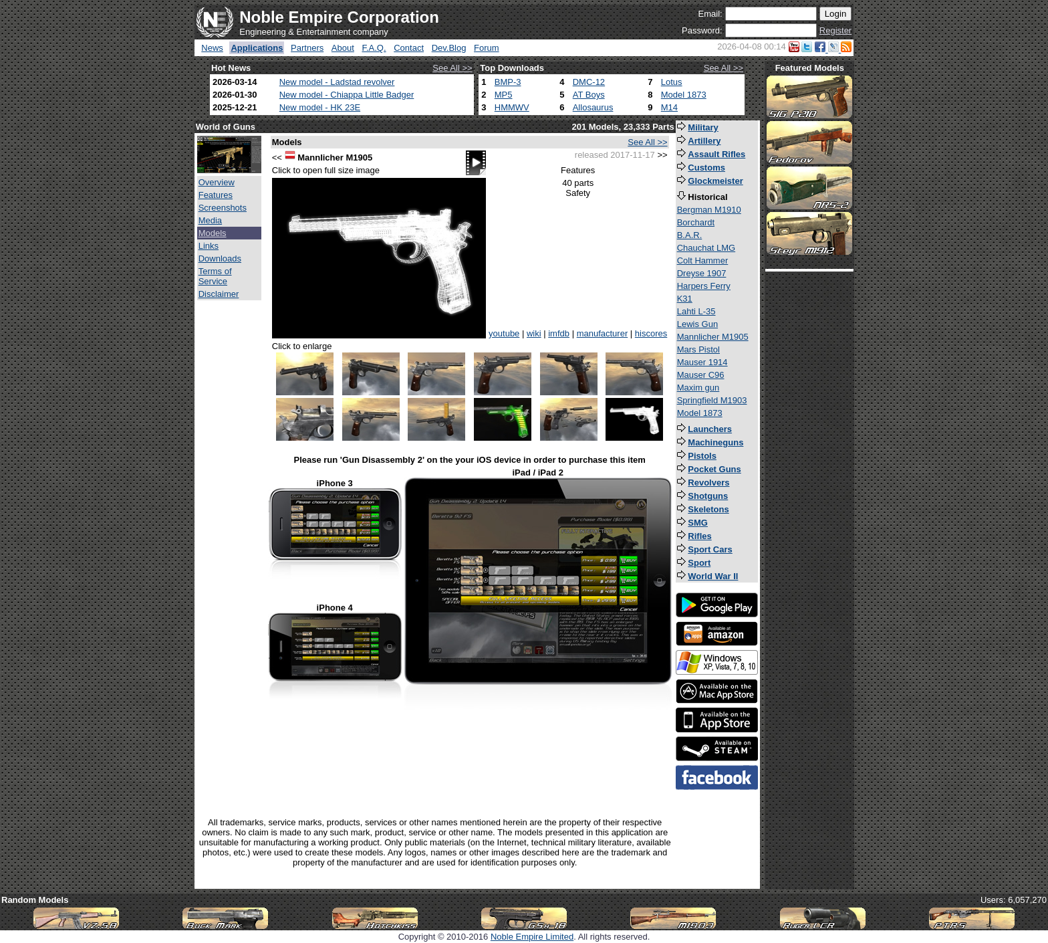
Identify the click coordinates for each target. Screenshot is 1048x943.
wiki (534, 333)
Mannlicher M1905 (713, 337)
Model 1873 (683, 95)
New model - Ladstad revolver (337, 82)
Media (210, 220)
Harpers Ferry (704, 286)
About (343, 48)
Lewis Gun (697, 324)
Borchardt (695, 222)
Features (216, 195)
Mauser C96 (701, 375)
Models (213, 233)
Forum (486, 48)
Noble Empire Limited (532, 937)
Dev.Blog (449, 48)
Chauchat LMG (706, 248)
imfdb (558, 333)
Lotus (671, 82)
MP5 (504, 95)
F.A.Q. (374, 48)
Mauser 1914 (702, 362)
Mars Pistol (698, 349)
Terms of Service (215, 276)
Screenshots (223, 208)
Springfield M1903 (712, 400)
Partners (307, 48)
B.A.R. (689, 235)
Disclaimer (219, 294)
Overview (217, 182)
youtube (504, 333)
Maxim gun (698, 388)
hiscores (651, 333)
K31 (684, 299)
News (212, 48)
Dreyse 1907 (702, 273)
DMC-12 (589, 82)
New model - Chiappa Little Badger (346, 95)
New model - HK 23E (319, 107)
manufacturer (602, 333)
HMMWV (512, 107)
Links (209, 246)
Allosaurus (593, 107)
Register (835, 30)
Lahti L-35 (696, 311)
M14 (669, 107)
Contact (409, 48)
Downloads (220, 258)
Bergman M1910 (709, 210)
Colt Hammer (703, 260)
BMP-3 (508, 82)
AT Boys (589, 95)
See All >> (452, 68)
